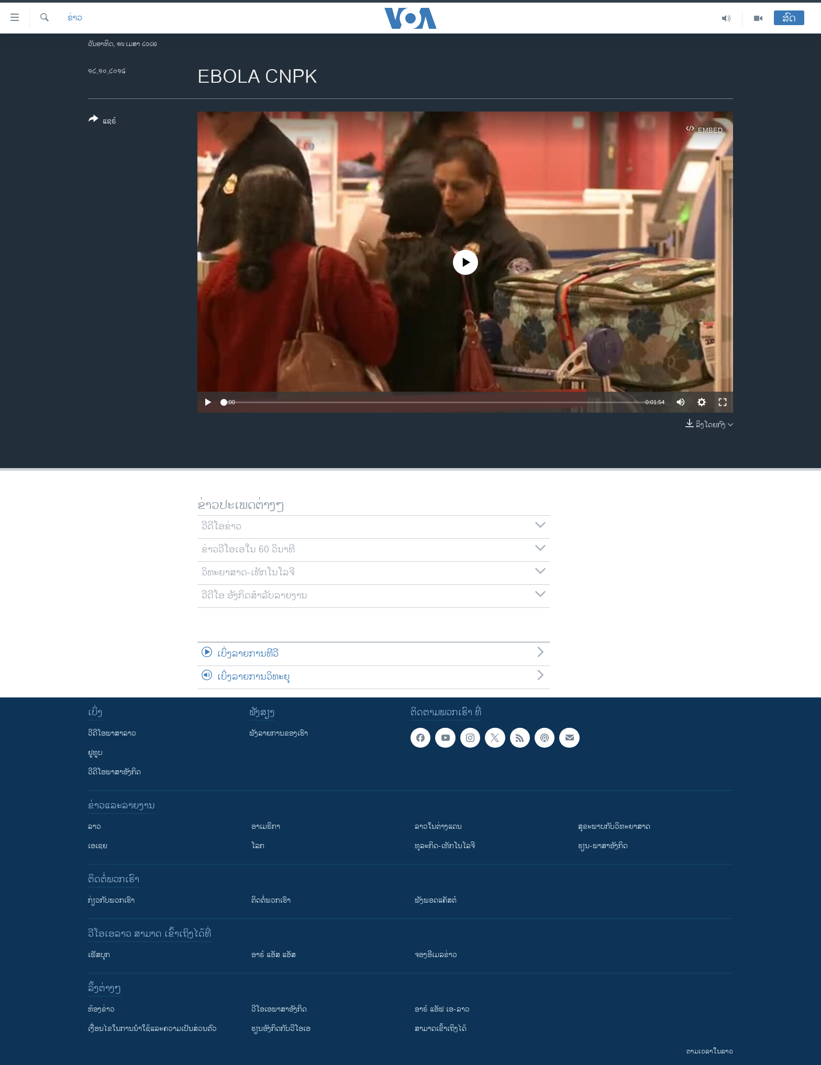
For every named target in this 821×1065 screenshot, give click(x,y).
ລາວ (94, 826)
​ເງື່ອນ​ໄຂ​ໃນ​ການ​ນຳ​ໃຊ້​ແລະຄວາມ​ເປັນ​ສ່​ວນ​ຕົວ (152, 1028)
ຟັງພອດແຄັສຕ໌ (436, 900)
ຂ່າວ (75, 18)
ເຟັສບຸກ (99, 954)
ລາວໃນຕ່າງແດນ (438, 826)
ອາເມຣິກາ (265, 826)
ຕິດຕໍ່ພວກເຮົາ (271, 900)
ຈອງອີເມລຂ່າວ (436, 954)
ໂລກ (257, 845)
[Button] (102, 122)
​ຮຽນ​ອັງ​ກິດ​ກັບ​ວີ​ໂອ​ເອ (280, 1028)
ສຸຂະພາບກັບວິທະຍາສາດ (614, 826)
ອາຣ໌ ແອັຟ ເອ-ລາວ (442, 1009)
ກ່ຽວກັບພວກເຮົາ (111, 900)
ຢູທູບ (95, 752)
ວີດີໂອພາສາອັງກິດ (114, 772)
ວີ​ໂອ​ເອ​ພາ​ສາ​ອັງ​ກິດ (279, 1009)
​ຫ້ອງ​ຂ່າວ (101, 1009)
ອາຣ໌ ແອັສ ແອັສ (273, 954)
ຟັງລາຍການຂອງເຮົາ (278, 733)
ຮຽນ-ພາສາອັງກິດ (603, 845)
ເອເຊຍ (97, 845)
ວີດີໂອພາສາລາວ (112, 733)
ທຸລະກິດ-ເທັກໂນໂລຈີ (445, 845)
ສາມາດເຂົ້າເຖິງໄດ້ (441, 1028)
